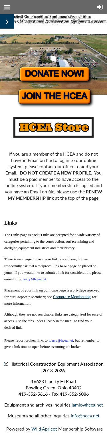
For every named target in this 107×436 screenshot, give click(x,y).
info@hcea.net (85, 415)
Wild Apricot (44, 428)
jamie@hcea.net (87, 404)
